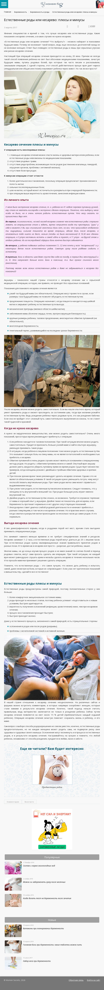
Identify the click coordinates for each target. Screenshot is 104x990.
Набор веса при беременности (37, 961)
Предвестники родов (52, 787)
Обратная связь (76, 980)
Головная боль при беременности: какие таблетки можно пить (52, 944)
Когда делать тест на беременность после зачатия (47, 898)
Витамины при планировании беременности (43, 928)
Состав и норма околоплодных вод (39, 865)
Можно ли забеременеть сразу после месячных (44, 882)
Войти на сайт (93, 980)
